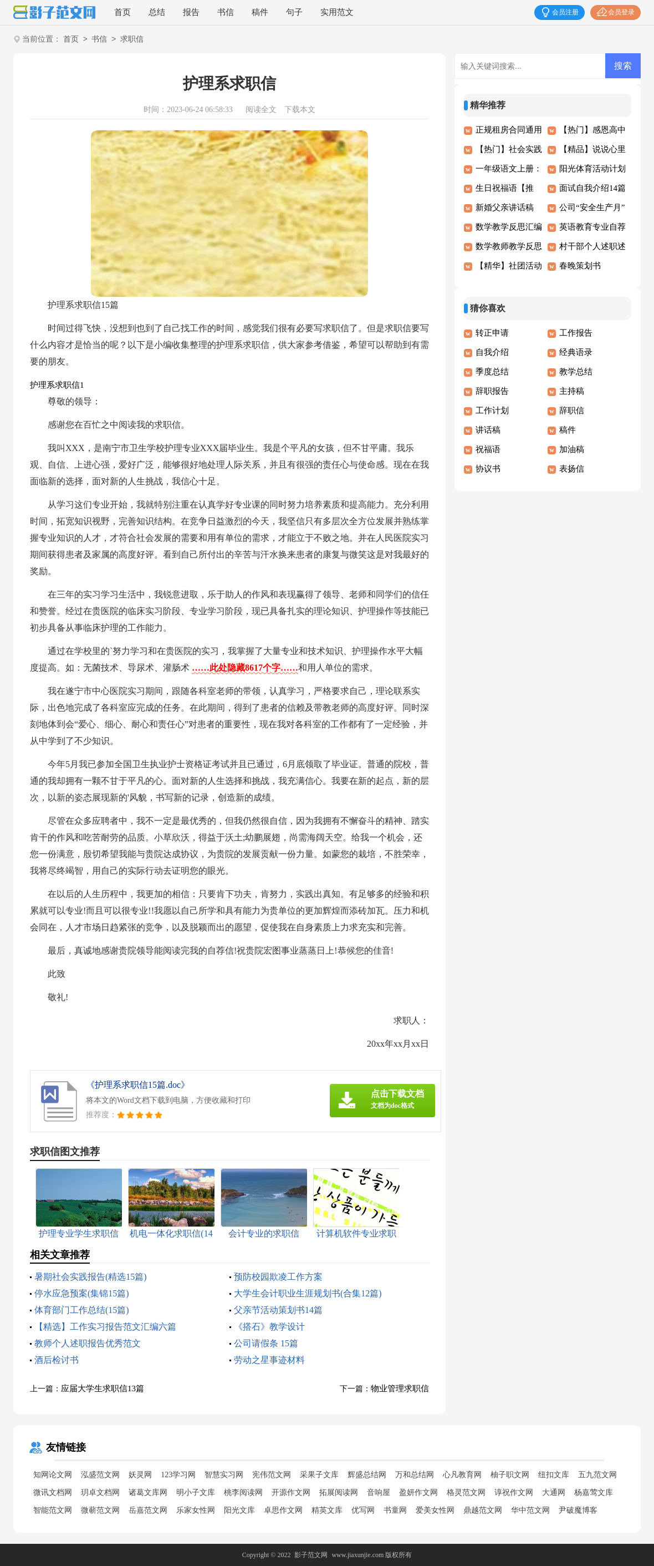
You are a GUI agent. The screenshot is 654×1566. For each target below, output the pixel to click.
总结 (157, 12)
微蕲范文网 (100, 1510)
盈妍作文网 (418, 1492)
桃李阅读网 (243, 1492)
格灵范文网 (466, 1492)
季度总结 (492, 371)
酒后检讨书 (56, 1360)
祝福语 (488, 449)
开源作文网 (291, 1492)
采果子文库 (319, 1475)
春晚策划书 (580, 265)
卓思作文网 (283, 1510)
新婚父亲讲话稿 (505, 207)
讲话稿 (488, 429)
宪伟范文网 (271, 1475)
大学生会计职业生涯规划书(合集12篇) (308, 1293)
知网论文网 (52, 1475)
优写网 (363, 1510)
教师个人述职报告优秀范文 (87, 1343)
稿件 (260, 12)
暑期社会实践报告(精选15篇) (90, 1276)
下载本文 (299, 109)
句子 (294, 12)
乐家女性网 (195, 1510)
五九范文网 (597, 1475)
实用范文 (337, 12)
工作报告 (575, 332)
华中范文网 (530, 1510)
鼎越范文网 (482, 1510)
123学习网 (178, 1475)
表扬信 (571, 468)
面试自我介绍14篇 (592, 188)
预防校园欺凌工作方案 (278, 1276)
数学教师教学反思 (509, 246)
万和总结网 (414, 1475)
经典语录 (575, 352)
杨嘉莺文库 (593, 1492)
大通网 (553, 1492)
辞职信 (571, 410)
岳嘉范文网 (148, 1510)
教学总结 (575, 371)
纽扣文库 (553, 1475)
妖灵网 (140, 1475)
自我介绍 (492, 352)
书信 (225, 12)
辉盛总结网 (367, 1475)
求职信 (132, 40)
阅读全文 (261, 109)
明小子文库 (195, 1492)
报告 (191, 12)
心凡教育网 (462, 1475)
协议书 (488, 468)
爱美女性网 (435, 1510)
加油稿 (571, 449)
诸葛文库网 (148, 1492)
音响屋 (378, 1492)
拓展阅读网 (338, 1492)
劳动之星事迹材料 (269, 1360)
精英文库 (327, 1510)
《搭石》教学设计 (269, 1326)
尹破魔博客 (578, 1510)
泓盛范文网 (100, 1475)
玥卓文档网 (100, 1492)
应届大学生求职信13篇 (102, 1388)
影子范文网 (311, 1555)
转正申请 (492, 332)
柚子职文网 (510, 1475)
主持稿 (571, 391)
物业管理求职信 (400, 1388)
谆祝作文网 (513, 1492)
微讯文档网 (52, 1492)
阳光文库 (239, 1510)
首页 (122, 12)
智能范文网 (52, 1510)
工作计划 (492, 410)
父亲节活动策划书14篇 (278, 1310)
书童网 (395, 1510)
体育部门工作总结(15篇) (81, 1310)
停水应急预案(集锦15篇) (81, 1293)
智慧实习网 (224, 1475)
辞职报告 (492, 391)
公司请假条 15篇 (266, 1343)
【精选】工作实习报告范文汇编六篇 (105, 1326)
